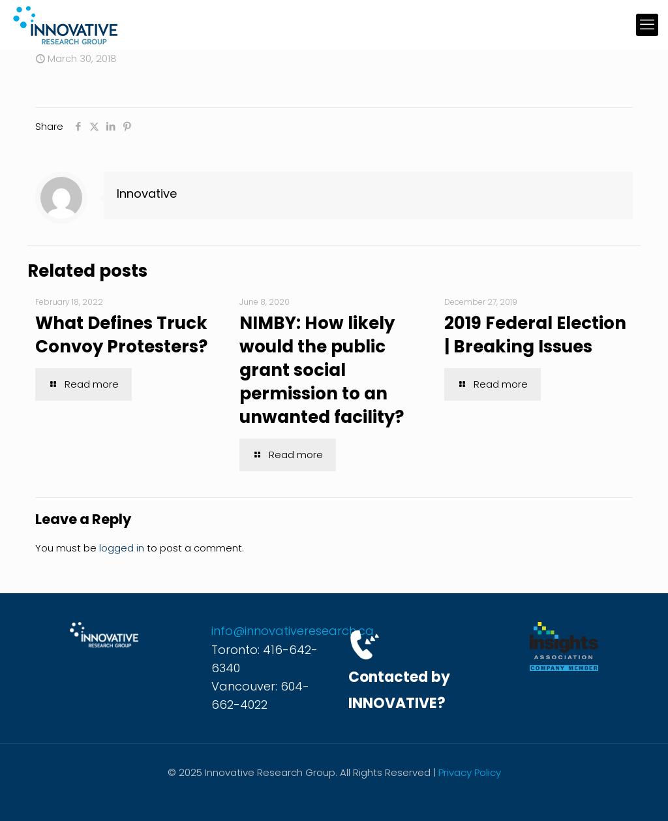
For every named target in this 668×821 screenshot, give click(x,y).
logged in (121, 548)
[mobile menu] (647, 25)
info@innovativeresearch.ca (292, 631)
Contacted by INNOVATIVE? (399, 690)
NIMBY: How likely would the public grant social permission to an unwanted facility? (321, 370)
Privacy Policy (469, 772)
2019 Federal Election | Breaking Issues (535, 334)
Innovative (147, 193)
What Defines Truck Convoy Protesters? (121, 334)
